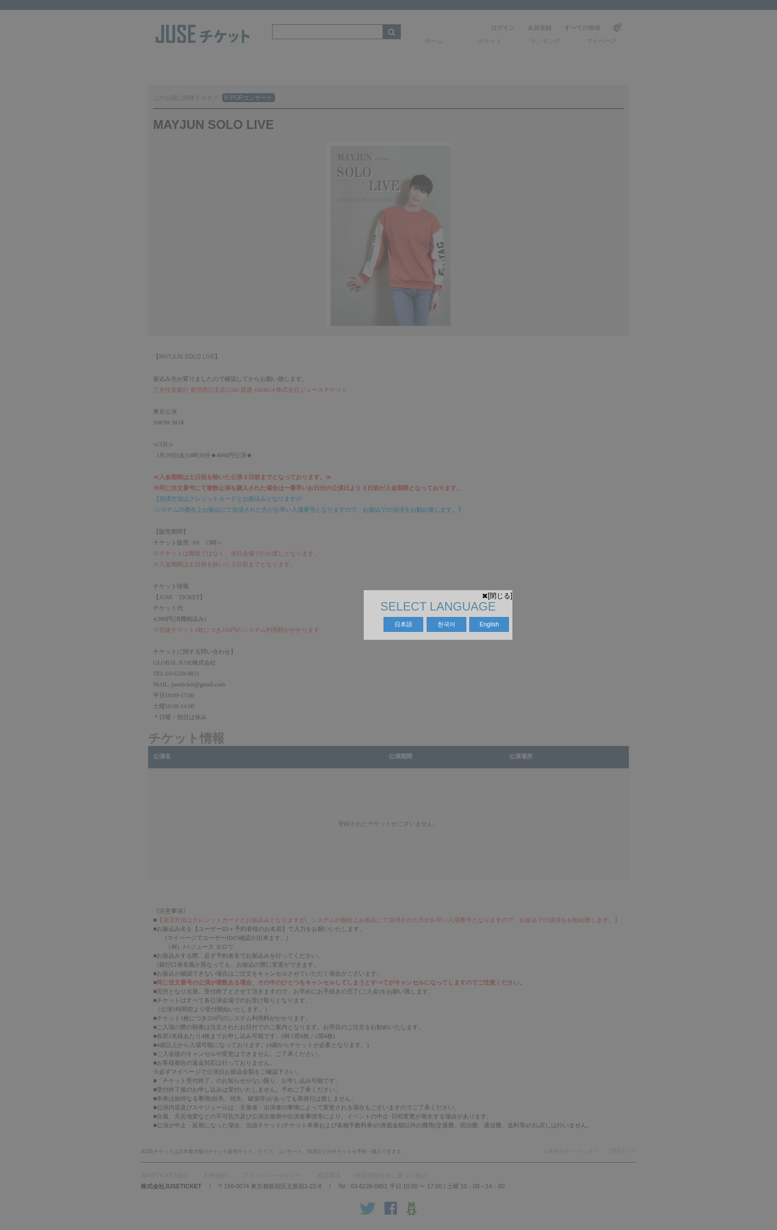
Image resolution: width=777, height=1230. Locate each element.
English (489, 624)
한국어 (446, 624)
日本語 (403, 624)
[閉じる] (497, 596)
